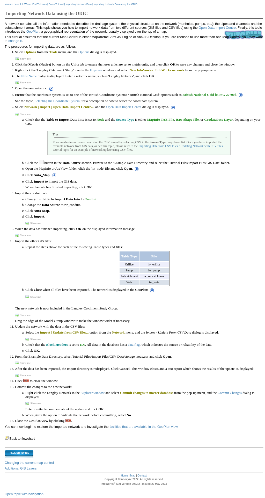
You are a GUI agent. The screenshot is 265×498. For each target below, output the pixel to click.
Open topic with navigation (24, 494)
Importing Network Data (78, 4)
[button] (50, 89)
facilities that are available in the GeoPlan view (143, 427)
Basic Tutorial (56, 4)
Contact (141, 475)
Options (83, 52)
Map (132, 475)
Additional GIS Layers (21, 468)
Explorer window (92, 393)
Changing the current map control (29, 463)
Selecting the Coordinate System (57, 101)
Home (124, 475)
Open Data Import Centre (217, 28)
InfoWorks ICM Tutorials (33, 4)
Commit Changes (230, 393)
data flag (134, 345)
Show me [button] (23, 58)
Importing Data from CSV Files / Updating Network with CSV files (180, 146)
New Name (29, 76)
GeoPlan (32, 31)
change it (15, 41)
